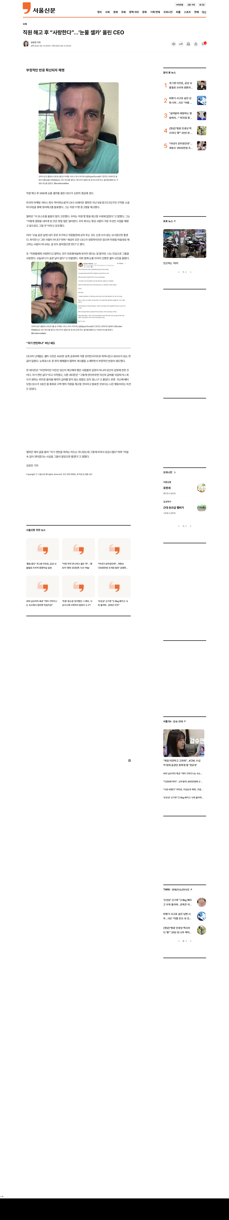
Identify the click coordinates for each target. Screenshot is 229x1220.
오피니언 (168, 12)
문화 (144, 12)
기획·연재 (155, 12)
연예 (196, 12)
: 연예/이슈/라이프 (177, 889)
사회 (107, 12)
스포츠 (187, 12)
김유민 (33, 42)
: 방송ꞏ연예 (174, 721)
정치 (99, 12)
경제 (115, 12)
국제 (123, 12)
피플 (178, 12)
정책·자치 (134, 12)
